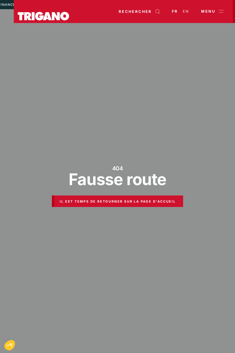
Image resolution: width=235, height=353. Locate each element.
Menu (212, 11)
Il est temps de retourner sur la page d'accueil (118, 201)
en (186, 11)
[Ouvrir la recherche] (139, 11)
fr (175, 11)
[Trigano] (43, 11)
